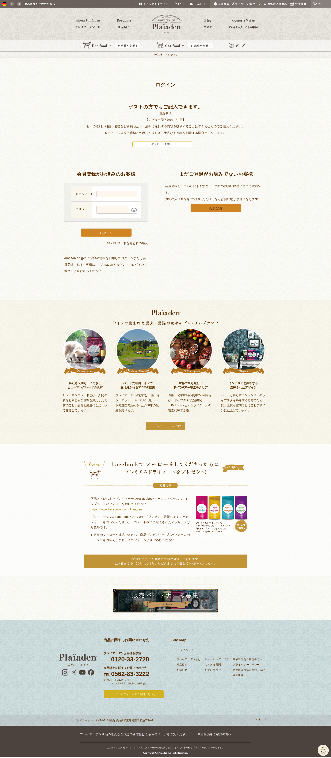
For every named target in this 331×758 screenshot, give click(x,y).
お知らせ (182, 669)
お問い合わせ (213, 669)
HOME (158, 54)
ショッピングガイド (217, 659)
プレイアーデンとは (167, 426)
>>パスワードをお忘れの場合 (127, 243)
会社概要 (238, 675)
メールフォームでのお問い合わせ (135, 694)
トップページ (185, 650)
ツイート (261, 719)
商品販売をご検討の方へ (247, 659)
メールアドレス (88, 193)
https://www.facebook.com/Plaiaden (116, 509)
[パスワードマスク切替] (133, 209)
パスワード (85, 209)
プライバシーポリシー (246, 664)
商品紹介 (182, 664)
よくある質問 (213, 664)
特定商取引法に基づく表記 (249, 669)
